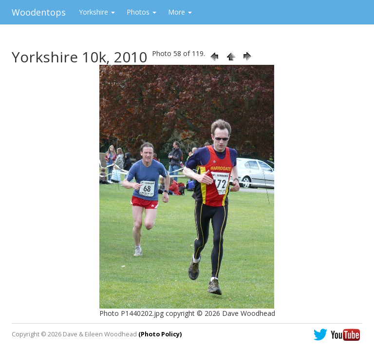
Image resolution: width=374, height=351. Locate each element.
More (180, 12)
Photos (141, 12)
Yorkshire (97, 12)
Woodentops (39, 12)
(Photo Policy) (160, 334)
